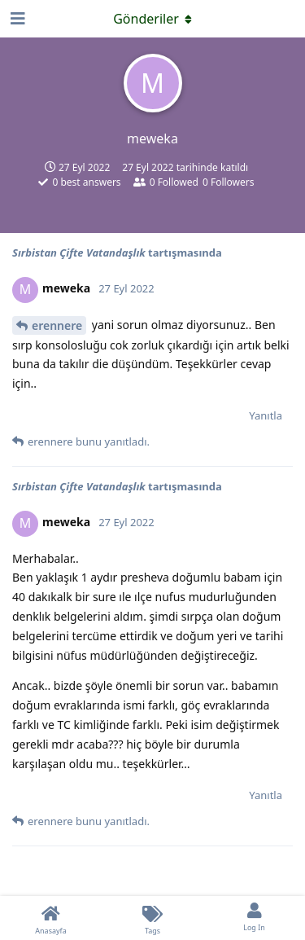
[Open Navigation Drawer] (16, 18)
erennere (57, 325)
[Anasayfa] (51, 918)
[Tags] (152, 918)
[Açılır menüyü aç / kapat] (153, 18)
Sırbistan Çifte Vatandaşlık (80, 252)
